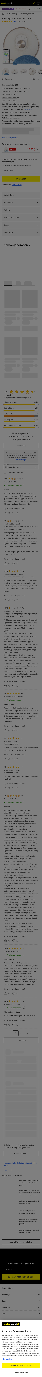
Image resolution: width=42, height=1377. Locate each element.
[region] (21, 1348)
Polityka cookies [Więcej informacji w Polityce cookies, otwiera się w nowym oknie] (7, 1359)
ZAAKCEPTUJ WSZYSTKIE (21, 1365)
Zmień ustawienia (21, 1372)
